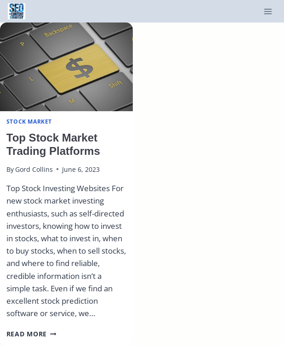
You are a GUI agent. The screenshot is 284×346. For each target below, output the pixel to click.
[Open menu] (267, 11)
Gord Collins (34, 169)
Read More (31, 333)
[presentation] (66, 67)
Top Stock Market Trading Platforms (53, 144)
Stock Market (29, 121)
